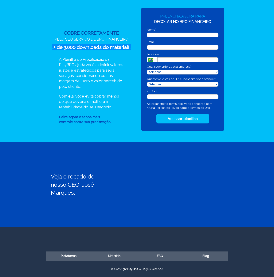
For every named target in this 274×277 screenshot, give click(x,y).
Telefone (153, 54)
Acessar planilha (183, 119)
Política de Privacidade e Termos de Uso (183, 108)
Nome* (151, 29)
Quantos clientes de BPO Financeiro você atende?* (181, 79)
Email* (151, 42)
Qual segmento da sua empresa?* (170, 66)
